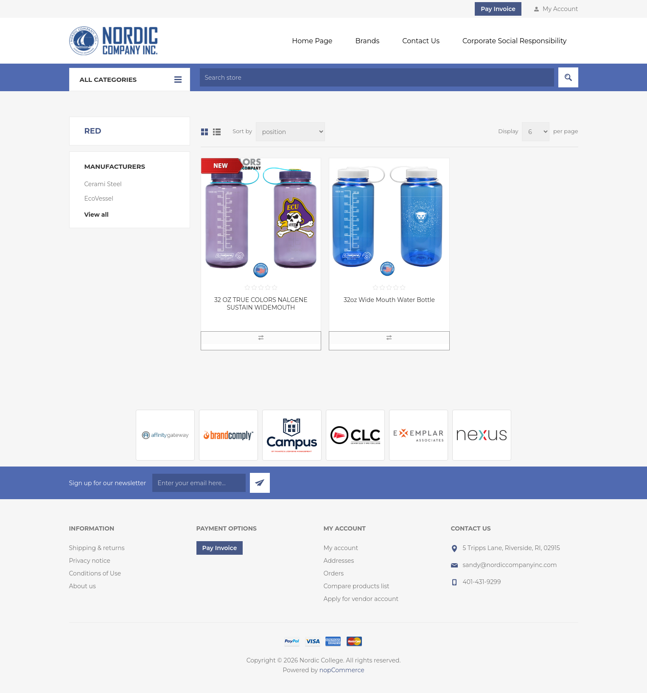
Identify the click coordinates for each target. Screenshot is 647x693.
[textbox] (377, 77)
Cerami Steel (103, 184)
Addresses (339, 560)
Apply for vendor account (361, 599)
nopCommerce (341, 670)
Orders (334, 573)
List (217, 132)
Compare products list (356, 586)
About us (82, 586)
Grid (204, 132)
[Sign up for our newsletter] (199, 483)
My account (341, 548)
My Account (560, 9)
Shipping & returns (97, 548)
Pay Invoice (498, 9)
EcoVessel (99, 198)
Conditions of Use (95, 573)
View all (96, 214)
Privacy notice (90, 560)
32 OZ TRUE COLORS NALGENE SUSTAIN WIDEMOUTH (261, 303)
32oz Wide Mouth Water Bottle (389, 300)
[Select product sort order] (290, 131)
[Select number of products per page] (535, 131)
